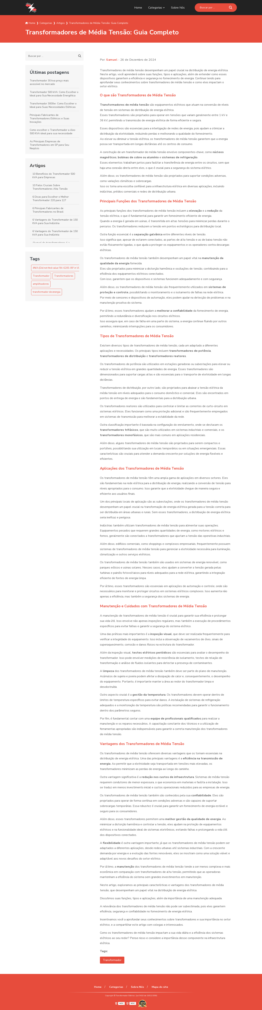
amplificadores (41, 284)
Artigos (37, 165)
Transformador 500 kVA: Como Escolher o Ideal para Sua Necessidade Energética (54, 93)
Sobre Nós (178, 8)
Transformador (41, 276)
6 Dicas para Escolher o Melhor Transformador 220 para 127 (50, 198)
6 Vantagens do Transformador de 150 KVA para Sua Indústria (55, 221)
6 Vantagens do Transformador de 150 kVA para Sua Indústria (55, 233)
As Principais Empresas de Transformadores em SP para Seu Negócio (49, 145)
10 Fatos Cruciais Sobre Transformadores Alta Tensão (50, 187)
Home (138, 8)
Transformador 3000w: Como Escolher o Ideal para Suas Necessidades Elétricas (53, 105)
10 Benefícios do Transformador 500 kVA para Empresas (53, 175)
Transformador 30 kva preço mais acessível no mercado (49, 82)
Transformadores (63, 276)
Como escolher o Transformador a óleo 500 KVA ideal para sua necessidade (52, 131)
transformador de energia (46, 292)
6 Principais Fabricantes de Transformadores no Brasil (47, 210)
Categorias (155, 8)
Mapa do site (159, 987)
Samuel (111, 60)
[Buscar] (230, 7)
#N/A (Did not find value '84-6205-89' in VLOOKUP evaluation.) (67, 268)
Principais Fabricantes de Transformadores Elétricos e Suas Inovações (49, 118)
